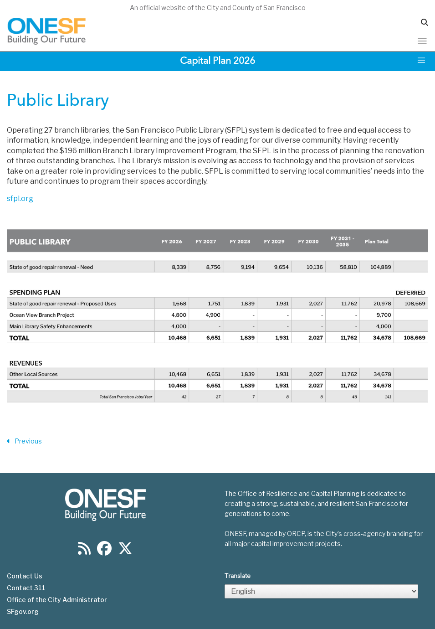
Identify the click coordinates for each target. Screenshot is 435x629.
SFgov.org (23, 611)
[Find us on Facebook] (104, 551)
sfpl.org (20, 198)
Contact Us (24, 576)
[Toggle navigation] (422, 41)
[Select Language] (321, 591)
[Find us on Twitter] (125, 551)
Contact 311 (26, 588)
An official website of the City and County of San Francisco (218, 7)
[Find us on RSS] (84, 551)
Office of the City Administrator (57, 599)
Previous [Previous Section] (24, 441)
